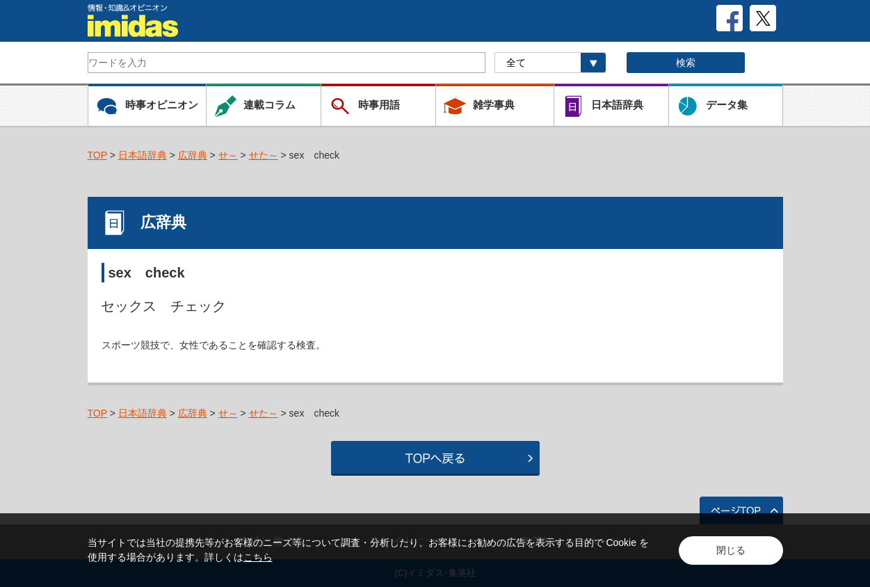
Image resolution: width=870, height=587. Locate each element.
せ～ (228, 155)
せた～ (263, 155)
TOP (97, 155)
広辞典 (192, 155)
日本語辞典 (142, 155)
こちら (258, 557)
